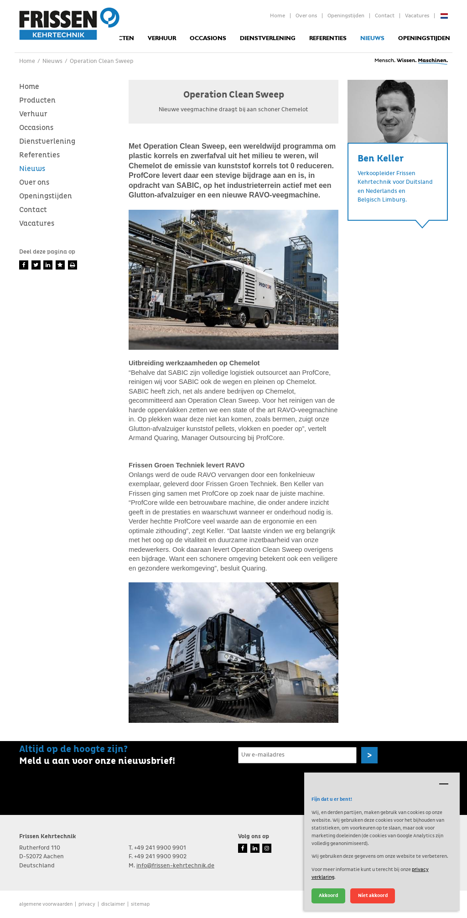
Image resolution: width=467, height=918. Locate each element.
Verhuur (162, 38)
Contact (384, 16)
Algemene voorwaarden (46, 904)
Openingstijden (345, 16)
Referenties (328, 38)
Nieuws (372, 38)
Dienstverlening (268, 38)
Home (277, 16)
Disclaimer (113, 904)
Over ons (306, 16)
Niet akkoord (373, 895)
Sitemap (140, 904)
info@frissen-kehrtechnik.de (175, 866)
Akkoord (328, 895)
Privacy (86, 904)
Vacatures (417, 16)
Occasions (208, 38)
